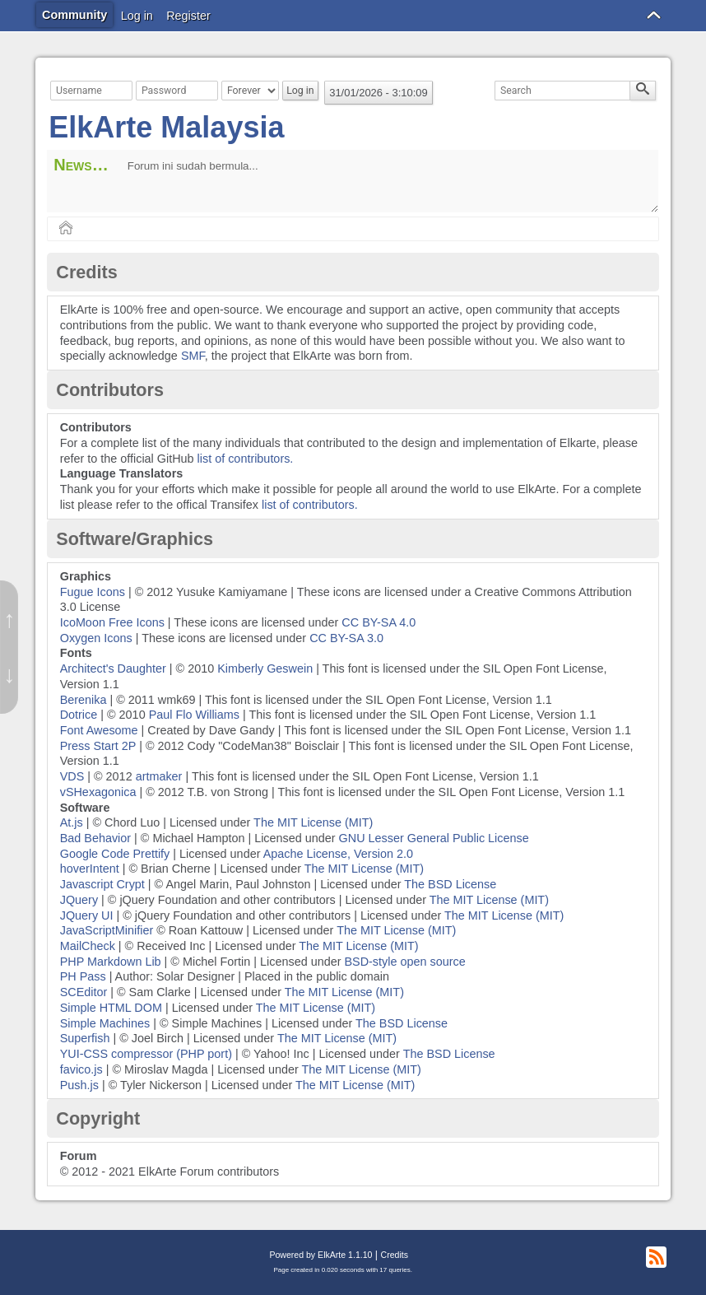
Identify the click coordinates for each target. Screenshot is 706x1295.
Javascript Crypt (102, 884)
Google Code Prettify (115, 853)
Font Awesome (99, 730)
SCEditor (84, 992)
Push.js (79, 1085)
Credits (394, 1255)
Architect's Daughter (113, 668)
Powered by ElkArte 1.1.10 (320, 1255)
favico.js (81, 1069)
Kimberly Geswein (265, 668)
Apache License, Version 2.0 (338, 853)
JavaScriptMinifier (107, 930)
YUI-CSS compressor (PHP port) (146, 1053)
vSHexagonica (98, 792)
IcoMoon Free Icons (112, 622)
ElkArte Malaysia (166, 127)
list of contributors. (245, 458)
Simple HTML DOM (111, 1007)
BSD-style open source (404, 961)
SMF (193, 355)
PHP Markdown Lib (110, 961)
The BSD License (450, 884)
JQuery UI (87, 915)
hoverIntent (89, 868)
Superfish (85, 1038)
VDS (72, 776)
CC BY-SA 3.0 (346, 638)
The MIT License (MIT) (313, 822)
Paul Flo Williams (194, 714)
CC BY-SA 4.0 (378, 622)
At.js (71, 822)
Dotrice (79, 714)
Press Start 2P (98, 745)
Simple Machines (105, 1023)
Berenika (83, 699)
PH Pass (83, 976)
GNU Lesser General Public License (434, 838)
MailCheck (87, 946)
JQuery (79, 899)
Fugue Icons (92, 592)
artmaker (159, 776)
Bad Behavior (95, 838)
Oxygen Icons (96, 638)
